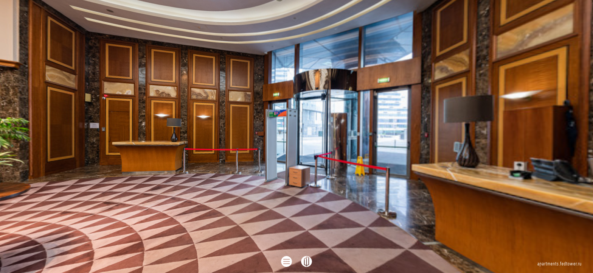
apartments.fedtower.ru (559, 264)
